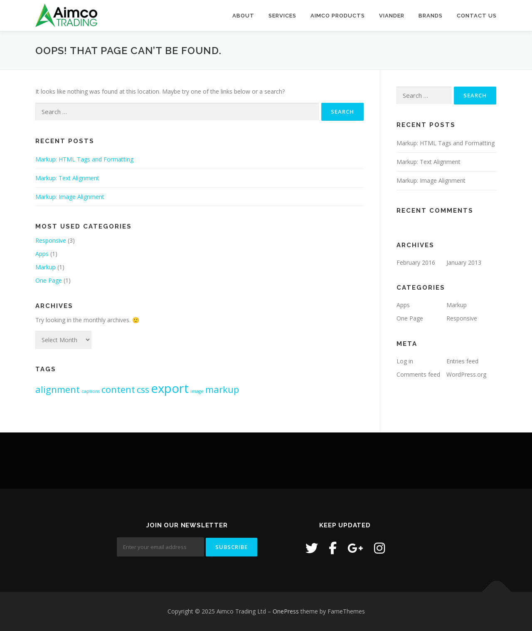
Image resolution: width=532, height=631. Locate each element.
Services (282, 15)
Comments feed (418, 374)
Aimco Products (337, 15)
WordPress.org (466, 374)
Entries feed (462, 361)
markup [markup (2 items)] (222, 389)
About (243, 15)
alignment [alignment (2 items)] (57, 389)
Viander (391, 15)
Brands (431, 15)
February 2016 (416, 262)
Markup (45, 267)
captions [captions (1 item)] (90, 391)
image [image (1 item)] (197, 391)
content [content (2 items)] (118, 389)
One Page (48, 280)
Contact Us (477, 15)
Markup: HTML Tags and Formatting (84, 159)
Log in (405, 361)
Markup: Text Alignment (67, 178)
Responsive (50, 240)
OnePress (286, 611)
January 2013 (463, 262)
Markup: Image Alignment (69, 197)
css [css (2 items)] (143, 389)
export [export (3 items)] (170, 388)
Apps (42, 254)
